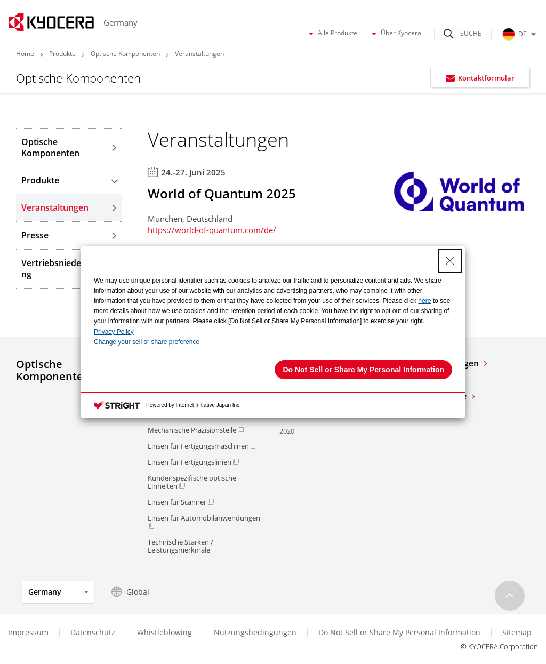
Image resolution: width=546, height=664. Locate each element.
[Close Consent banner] (450, 261)
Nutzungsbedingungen (255, 632)
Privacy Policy (114, 331)
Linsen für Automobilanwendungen (204, 521)
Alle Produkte (332, 33)
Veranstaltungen (69, 207)
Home (25, 53)
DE (520, 34)
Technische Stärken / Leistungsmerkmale (180, 546)
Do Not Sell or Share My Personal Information (399, 632)
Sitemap (517, 632)
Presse (69, 235)
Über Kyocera (395, 33)
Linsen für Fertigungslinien (193, 462)
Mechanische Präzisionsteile (196, 430)
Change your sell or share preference (146, 342)
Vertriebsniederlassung (69, 268)
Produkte (62, 53)
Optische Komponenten (125, 53)
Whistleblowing (164, 632)
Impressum (28, 632)
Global (130, 592)
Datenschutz (92, 632)
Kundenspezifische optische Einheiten (192, 482)
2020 (286, 431)
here (424, 301)
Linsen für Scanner (181, 502)
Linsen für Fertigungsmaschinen (202, 446)
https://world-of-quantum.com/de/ (212, 230)
